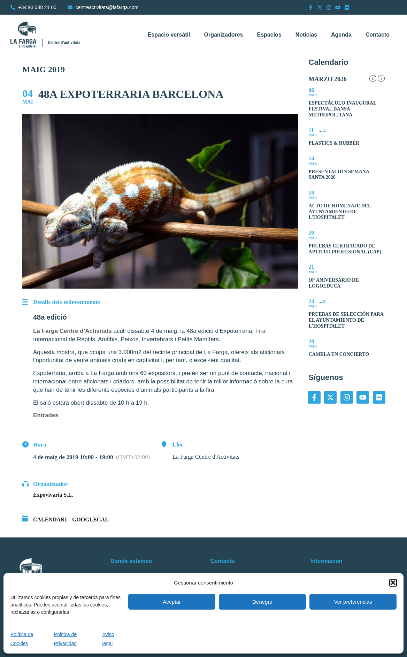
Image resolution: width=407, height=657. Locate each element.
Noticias (306, 35)
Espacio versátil (169, 35)
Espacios (269, 35)
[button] (393, 582)
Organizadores (223, 35)
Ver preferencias (353, 602)
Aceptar (172, 602)
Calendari (50, 519)
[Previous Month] (372, 78)
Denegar (262, 602)
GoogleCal (90, 519)
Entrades (46, 415)
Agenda (341, 35)
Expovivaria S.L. (53, 495)
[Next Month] (381, 78)
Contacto (378, 35)
